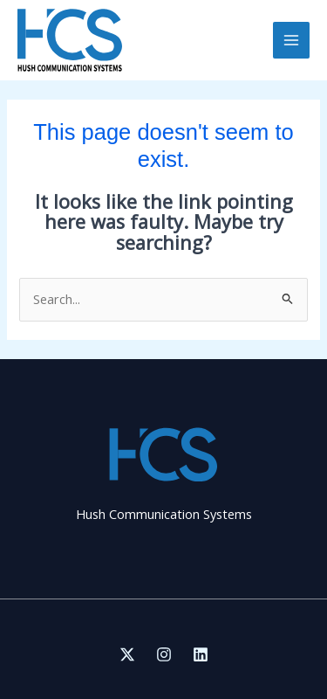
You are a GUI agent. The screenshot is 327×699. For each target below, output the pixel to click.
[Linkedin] (200, 654)
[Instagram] (164, 654)
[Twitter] (127, 654)
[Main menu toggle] (291, 40)
